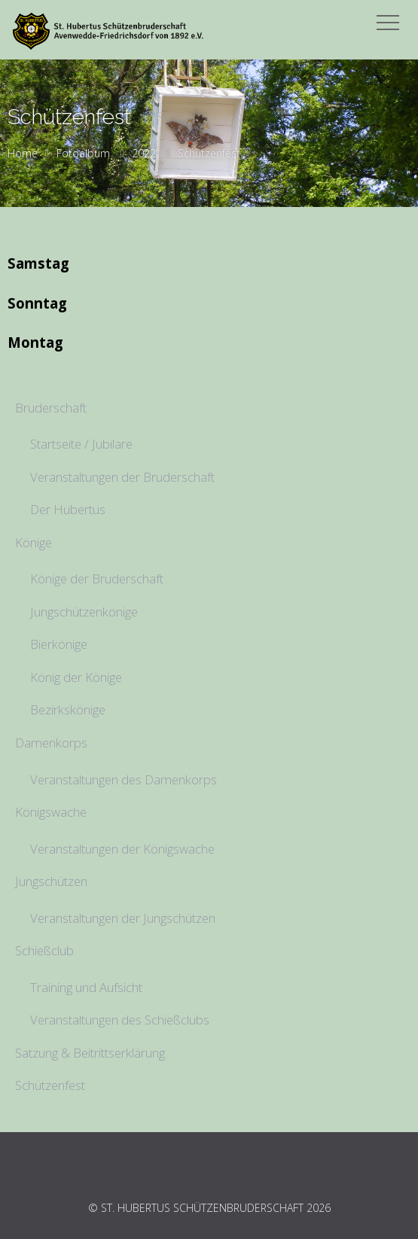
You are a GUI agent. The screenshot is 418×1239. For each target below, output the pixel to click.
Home (23, 153)
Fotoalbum (83, 153)
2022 (144, 153)
